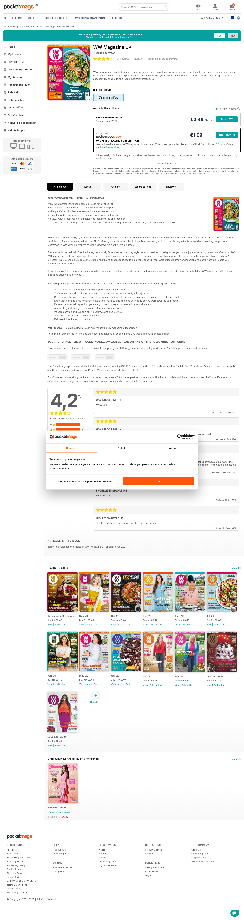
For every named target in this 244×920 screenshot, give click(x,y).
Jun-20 (86, 683)
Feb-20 (51, 748)
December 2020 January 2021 (63, 619)
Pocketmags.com (200, 869)
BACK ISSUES (57, 568)
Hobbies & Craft (56, 18)
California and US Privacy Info (22, 896)
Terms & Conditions (17, 900)
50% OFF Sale (14, 62)
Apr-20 (156, 683)
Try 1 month (227, 134)
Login (148, 890)
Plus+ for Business (16, 888)
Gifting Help (59, 887)
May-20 (121, 683)
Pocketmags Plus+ (16, 84)
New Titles (12, 869)
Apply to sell (151, 887)
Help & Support (14, 130)
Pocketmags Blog (16, 880)
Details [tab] (122, 448)
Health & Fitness (34, 26)
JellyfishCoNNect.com (203, 877)
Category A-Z (13, 100)
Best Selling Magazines (19, 873)
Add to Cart (60, 628)
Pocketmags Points (109, 877)
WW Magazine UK (65, 26)
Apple (102, 865)
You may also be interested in (73, 771)
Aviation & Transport (89, 18)
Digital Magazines (108, 880)
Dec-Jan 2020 (90, 748)
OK (158, 481)
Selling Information (155, 883)
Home (9, 46)
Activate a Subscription (19, 122)
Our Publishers (14, 884)
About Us (196, 865)
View (50, 628)
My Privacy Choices (17, 908)
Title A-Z (10, 92)
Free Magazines (15, 877)
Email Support (60, 869)
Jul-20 (51, 683)
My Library (12, 54)
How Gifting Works (62, 883)
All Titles (11, 865)
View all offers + (167, 163)
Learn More (112, 147)
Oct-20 (121, 619)
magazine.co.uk (199, 873)
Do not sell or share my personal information (85, 481)
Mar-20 (190, 684)
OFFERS (33, 18)
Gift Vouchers (14, 115)
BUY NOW (227, 119)
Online (102, 873)
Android (103, 869)
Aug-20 (190, 619)
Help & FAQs (59, 865)
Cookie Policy (14, 904)
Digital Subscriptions (13, 26)
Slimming (49, 26)
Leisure (117, 18)
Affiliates (149, 869)
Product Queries (153, 865)
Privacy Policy (14, 892)
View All (236, 568)
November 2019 (126, 748)
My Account (13, 77)
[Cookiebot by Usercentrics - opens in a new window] (180, 436)
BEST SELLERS (12, 18)
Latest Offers (13, 107)
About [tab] (173, 448)
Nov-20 (86, 619)
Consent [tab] (71, 448)
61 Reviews (123, 58)
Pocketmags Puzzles (18, 69)
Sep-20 (156, 619)
